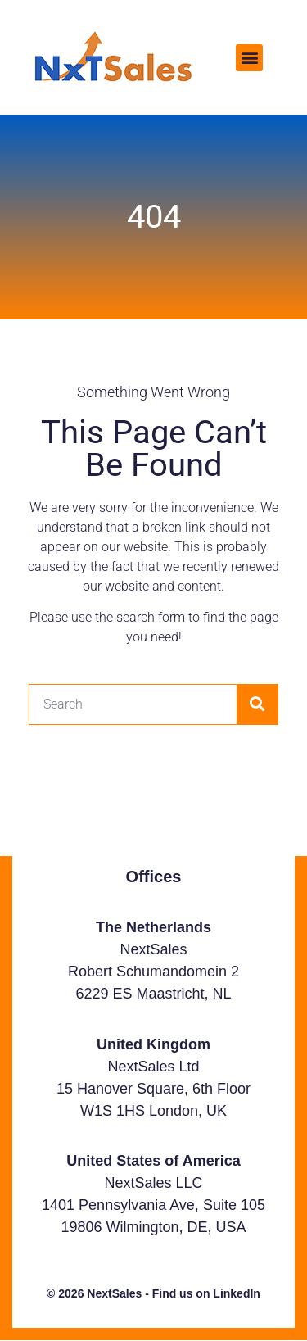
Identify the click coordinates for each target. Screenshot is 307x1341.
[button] (249, 57)
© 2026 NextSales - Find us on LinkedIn (153, 1293)
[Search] (257, 704)
